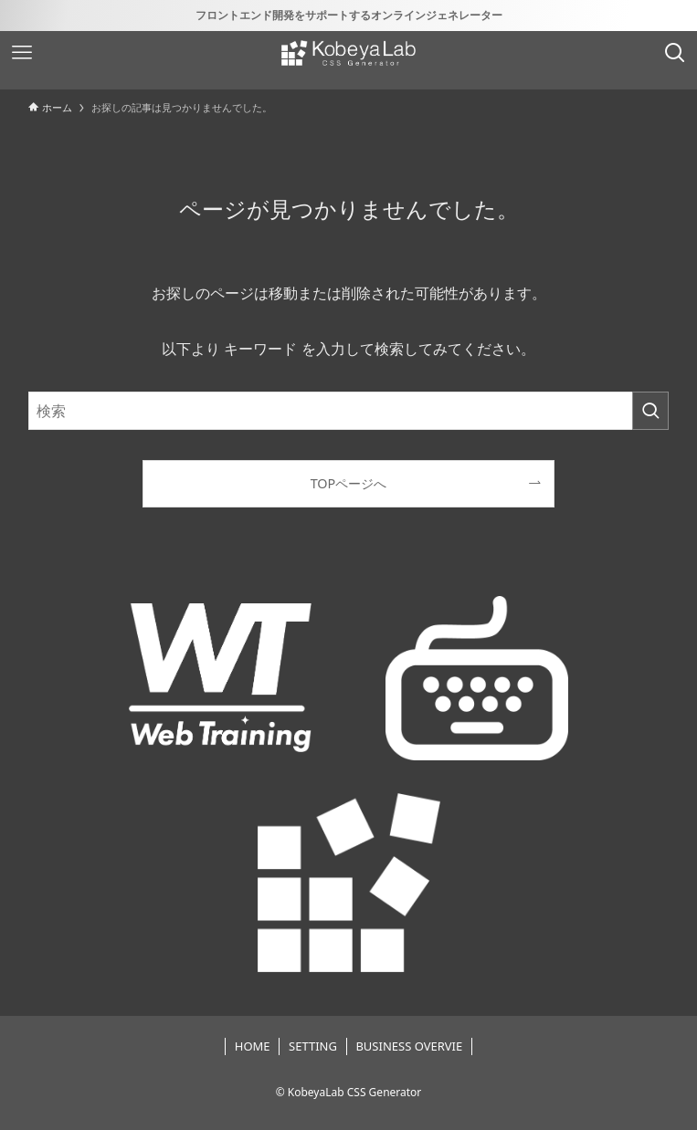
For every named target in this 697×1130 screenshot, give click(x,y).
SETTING (313, 1046)
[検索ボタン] (675, 53)
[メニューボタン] (22, 53)
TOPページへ (349, 483)
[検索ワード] (349, 411)
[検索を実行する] (650, 411)
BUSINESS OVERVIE (408, 1046)
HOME (252, 1046)
